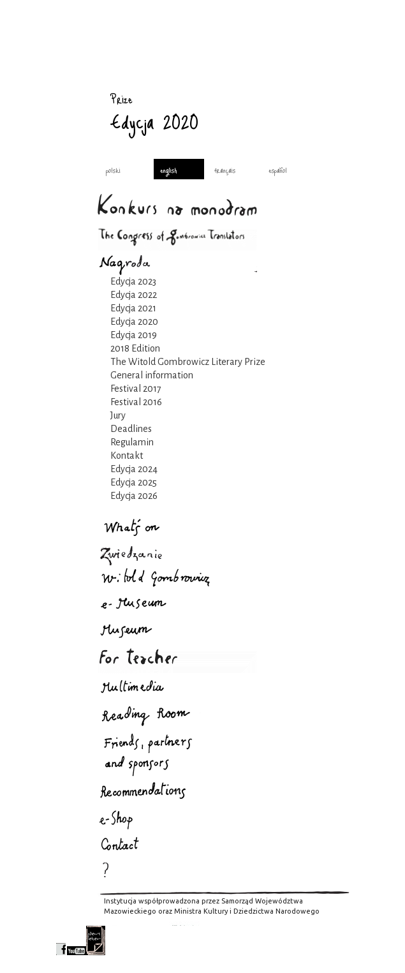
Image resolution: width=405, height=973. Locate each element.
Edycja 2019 (133, 335)
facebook (61, 940)
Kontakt (126, 455)
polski (113, 170)
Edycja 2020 (134, 321)
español (278, 170)
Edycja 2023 (133, 281)
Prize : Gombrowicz (75, 86)
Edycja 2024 (134, 469)
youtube (76, 940)
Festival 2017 (135, 388)
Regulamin (132, 442)
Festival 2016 (136, 402)
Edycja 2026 (134, 496)
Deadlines (131, 429)
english (168, 170)
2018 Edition (135, 348)
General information (151, 375)
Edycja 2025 (133, 482)
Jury (118, 415)
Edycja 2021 (133, 308)
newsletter (95, 940)
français (224, 170)
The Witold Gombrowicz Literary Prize (187, 362)
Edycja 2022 (133, 295)
